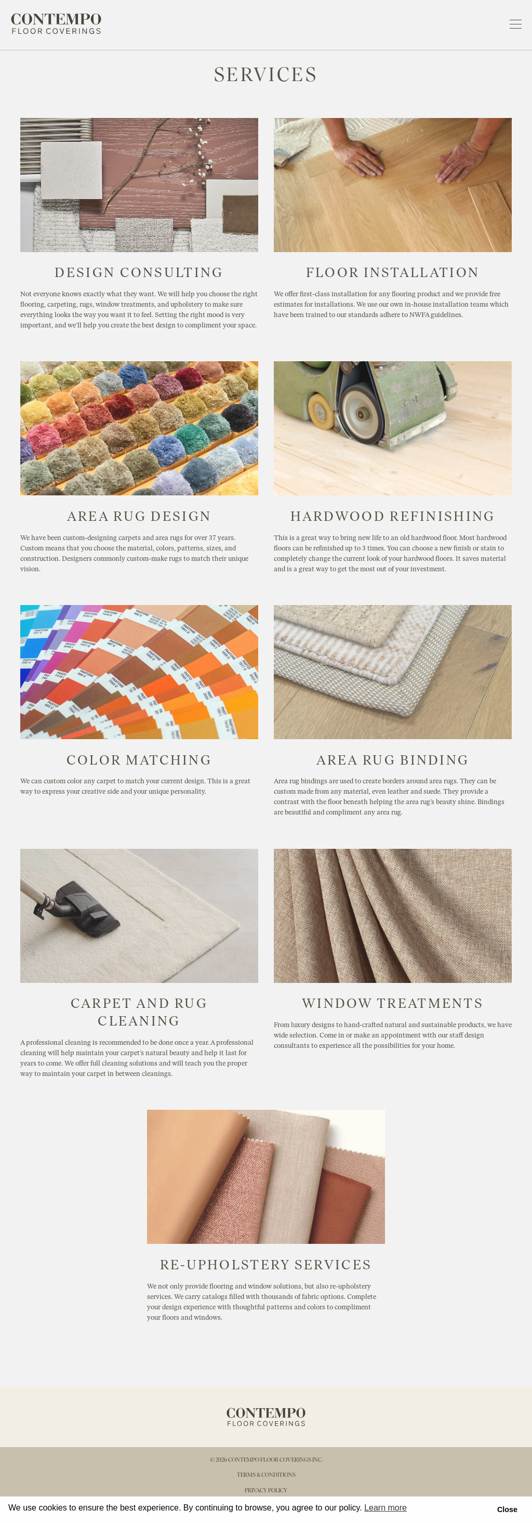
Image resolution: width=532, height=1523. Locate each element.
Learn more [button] (385, 1507)
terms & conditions (266, 1474)
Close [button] (507, 1509)
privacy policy (266, 1490)
